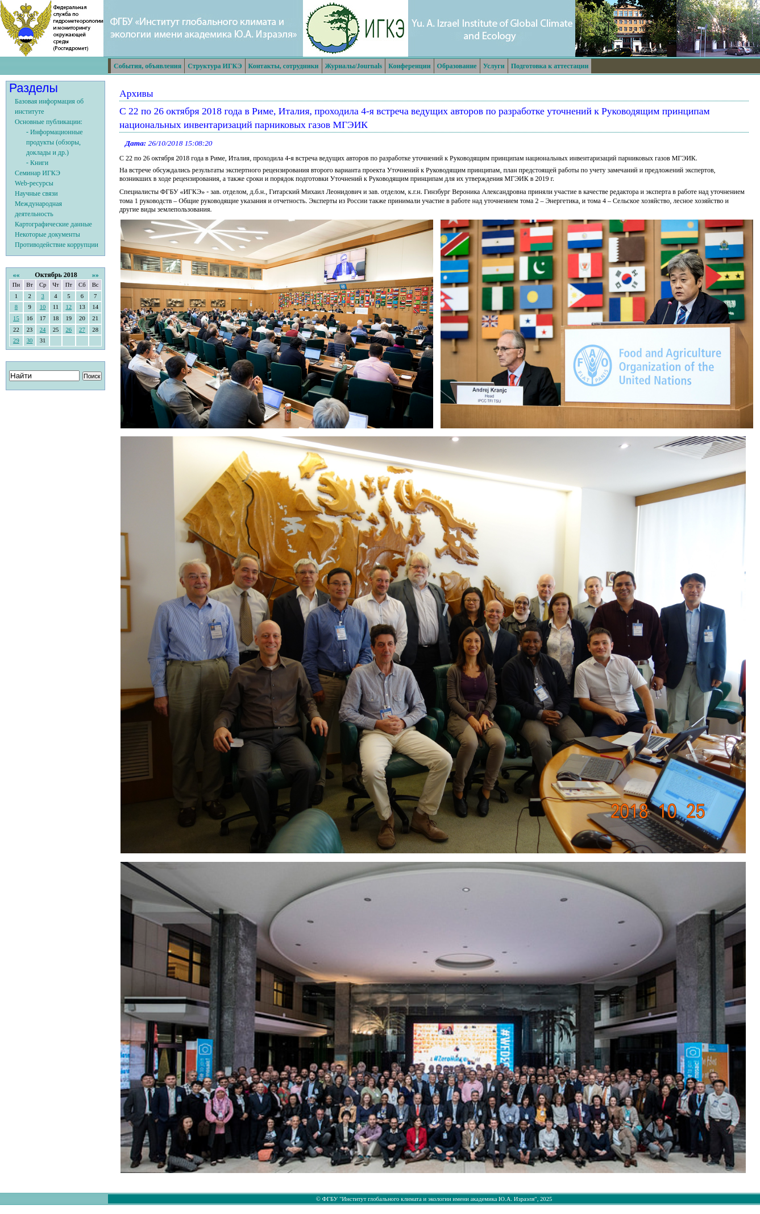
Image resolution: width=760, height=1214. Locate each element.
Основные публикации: (48, 122)
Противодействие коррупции (56, 245)
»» (95, 275)
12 (68, 307)
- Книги (37, 163)
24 (43, 330)
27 (82, 330)
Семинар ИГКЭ (37, 173)
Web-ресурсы (34, 183)
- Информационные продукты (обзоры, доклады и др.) (54, 142)
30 (30, 340)
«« (16, 275)
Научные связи (36, 193)
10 (43, 307)
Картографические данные (53, 224)
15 (16, 318)
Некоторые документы (47, 234)
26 (68, 330)
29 (16, 340)
